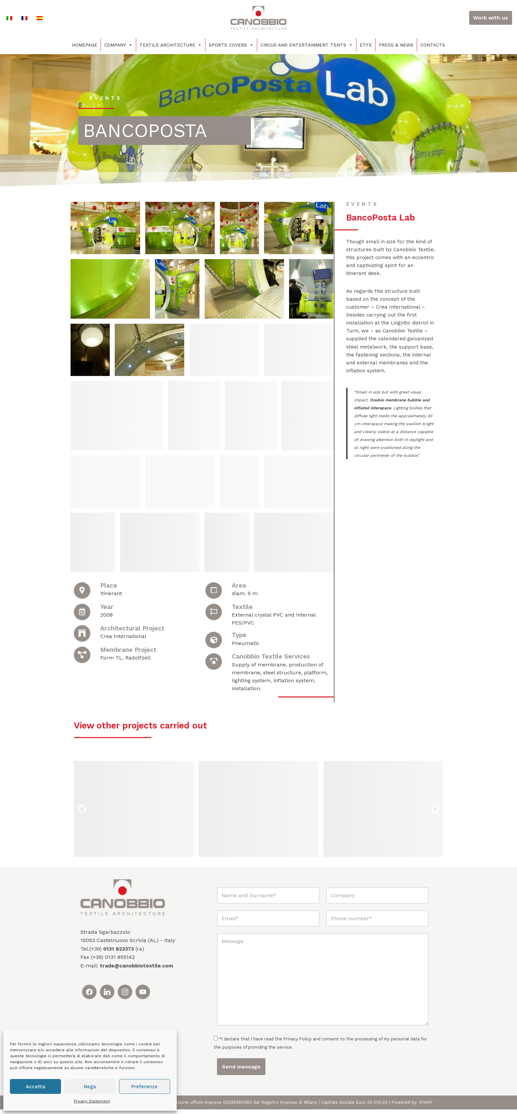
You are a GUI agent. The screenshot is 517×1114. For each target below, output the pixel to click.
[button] (82, 813)
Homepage (84, 45)
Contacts (432, 45)
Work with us (490, 18)
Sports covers (231, 44)
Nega (90, 1087)
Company (118, 44)
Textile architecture (170, 44)
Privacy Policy (298, 1043)
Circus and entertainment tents (306, 44)
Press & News (396, 45)
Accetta (35, 1087)
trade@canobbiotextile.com (136, 970)
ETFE (366, 45)
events (107, 98)
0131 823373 (118, 953)
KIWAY (425, 1106)
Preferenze (144, 1087)
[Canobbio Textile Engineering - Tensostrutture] (258, 18)
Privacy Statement (92, 1101)
